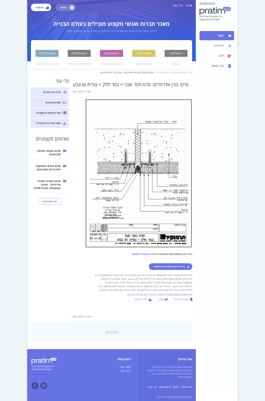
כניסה (67, 7)
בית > (189, 72)
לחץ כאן (131, 294)
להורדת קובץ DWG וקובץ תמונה (169, 266)
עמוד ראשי (125, 367)
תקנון (175, 387)
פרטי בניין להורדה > (177, 72)
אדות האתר (186, 387)
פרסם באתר (165, 387)
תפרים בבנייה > (161, 72)
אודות (189, 5)
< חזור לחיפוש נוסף (82, 316)
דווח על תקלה (140, 299)
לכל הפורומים (50, 201)
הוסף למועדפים (181, 299)
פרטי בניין (126, 371)
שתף (160, 299)
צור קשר (178, 5)
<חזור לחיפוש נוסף (82, 91)
